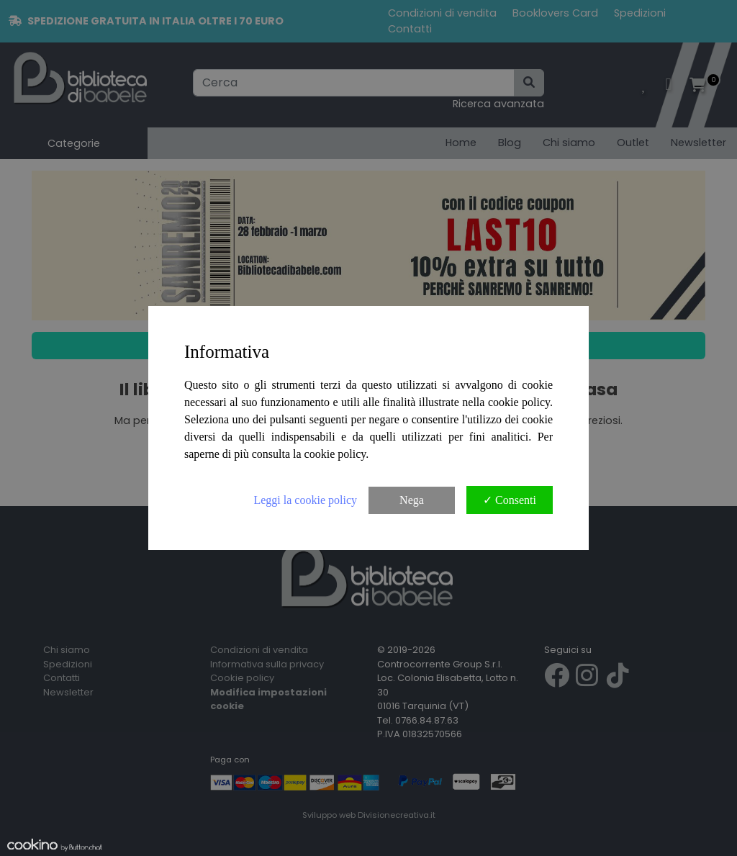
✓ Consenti (509, 500)
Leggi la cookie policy (305, 500)
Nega (411, 500)
